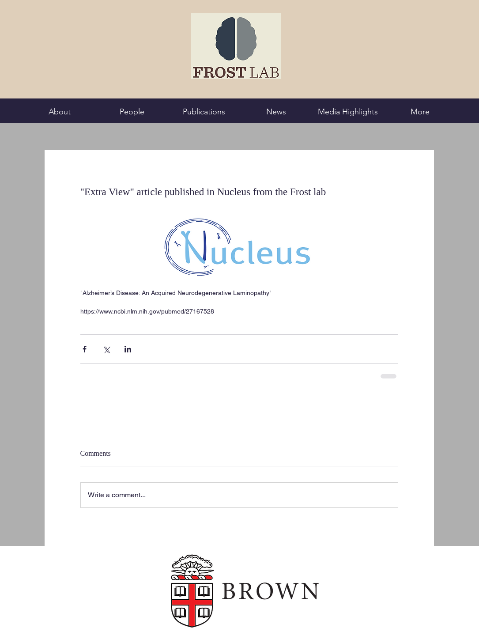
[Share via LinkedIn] (128, 349)
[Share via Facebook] (84, 349)
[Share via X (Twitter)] (106, 349)
